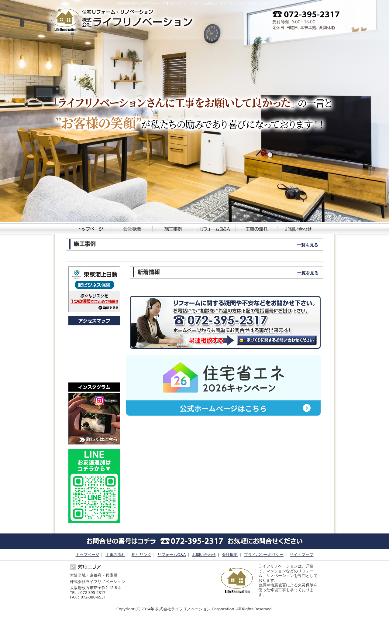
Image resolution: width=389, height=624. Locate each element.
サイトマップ (301, 554)
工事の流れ (257, 228)
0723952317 (303, 20)
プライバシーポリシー (264, 554)
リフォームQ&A (215, 228)
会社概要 (132, 228)
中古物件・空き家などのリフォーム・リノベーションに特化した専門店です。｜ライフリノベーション (122, 20)
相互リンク (141, 554)
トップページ (90, 228)
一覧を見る (307, 245)
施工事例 (173, 228)
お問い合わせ (298, 228)
